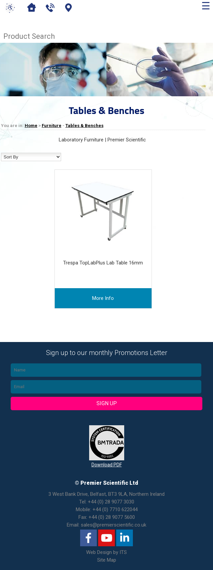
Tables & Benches (84, 125)
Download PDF (106, 464)
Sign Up (106, 403)
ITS (123, 552)
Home (31, 125)
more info (103, 298)
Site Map (106, 560)
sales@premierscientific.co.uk (113, 525)
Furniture (51, 125)
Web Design (99, 552)
